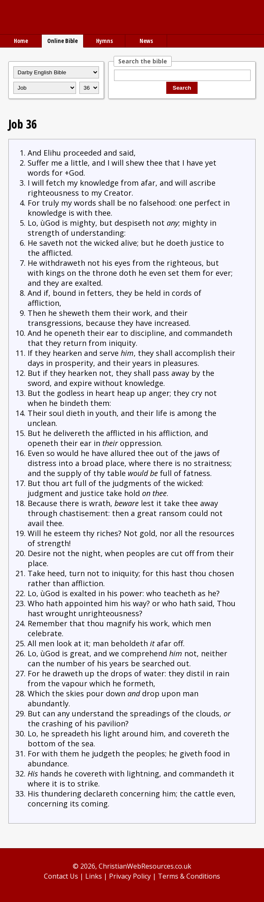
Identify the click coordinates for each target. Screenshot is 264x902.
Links (93, 876)
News (146, 41)
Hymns (104, 41)
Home (21, 41)
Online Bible (62, 41)
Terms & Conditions (189, 876)
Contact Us (61, 876)
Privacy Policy (130, 876)
